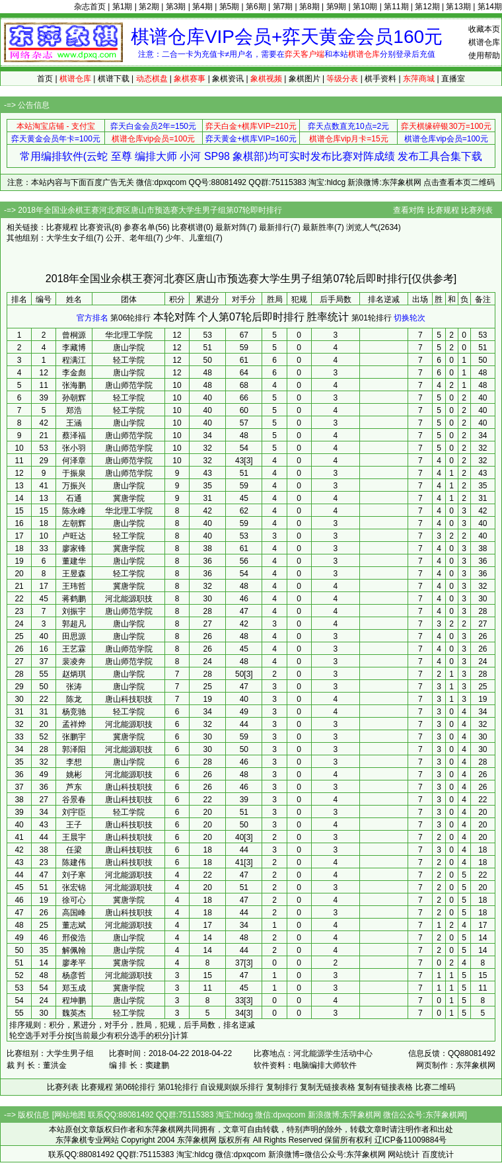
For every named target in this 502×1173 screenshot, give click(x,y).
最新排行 (275, 227)
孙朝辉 (74, 397)
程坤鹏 (74, 1000)
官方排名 (92, 317)
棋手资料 (380, 78)
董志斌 (74, 925)
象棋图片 (304, 78)
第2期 (149, 6)
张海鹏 (74, 385)
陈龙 (74, 699)
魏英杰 (74, 1013)
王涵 (74, 423)
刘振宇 (74, 611)
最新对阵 (231, 227)
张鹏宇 (74, 736)
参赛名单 (139, 227)
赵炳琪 (74, 674)
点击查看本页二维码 (459, 182)
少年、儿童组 (189, 238)
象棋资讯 (228, 78)
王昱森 (74, 573)
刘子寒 (74, 875)
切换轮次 (409, 317)
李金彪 (74, 372)
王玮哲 (74, 586)
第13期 (458, 6)
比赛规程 (443, 210)
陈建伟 (74, 862)
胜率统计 (327, 316)
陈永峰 (74, 510)
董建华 (74, 561)
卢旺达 (74, 536)
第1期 (122, 6)
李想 (74, 762)
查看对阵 (409, 210)
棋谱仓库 (484, 42)
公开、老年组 (129, 238)
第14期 (490, 6)
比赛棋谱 (187, 227)
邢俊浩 (74, 937)
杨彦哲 (74, 975)
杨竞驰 (74, 711)
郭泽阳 (74, 749)
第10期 (365, 6)
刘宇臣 (74, 812)
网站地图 (70, 1114)
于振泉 (74, 473)
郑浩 (74, 410)
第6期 (256, 6)
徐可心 (74, 900)
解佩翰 (74, 950)
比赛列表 (477, 210)
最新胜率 (318, 227)
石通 (74, 498)
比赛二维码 (435, 1087)
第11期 (396, 6)
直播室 (453, 78)
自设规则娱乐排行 (232, 1087)
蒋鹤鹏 (74, 598)
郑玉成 (74, 988)
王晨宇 (74, 837)
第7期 (283, 6)
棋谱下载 (113, 78)
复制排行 (282, 1087)
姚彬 (74, 774)
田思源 (74, 636)
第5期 (229, 6)
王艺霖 (74, 649)
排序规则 (25, 1025)
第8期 (309, 6)
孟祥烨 (74, 724)
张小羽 (74, 448)
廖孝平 (74, 962)
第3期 (176, 6)
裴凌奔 (74, 661)
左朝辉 (74, 523)
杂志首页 (90, 6)
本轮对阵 (174, 316)
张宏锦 (74, 887)
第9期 (336, 6)
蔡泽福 (74, 435)
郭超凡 (74, 623)
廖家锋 (74, 548)
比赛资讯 (96, 227)
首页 (45, 78)
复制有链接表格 (385, 1087)
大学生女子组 (70, 238)
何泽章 (74, 460)
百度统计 (438, 1154)
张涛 (74, 686)
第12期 (427, 6)
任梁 (74, 849)
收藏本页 (484, 29)
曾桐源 (74, 335)
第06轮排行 (130, 317)
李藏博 (74, 347)
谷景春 (74, 799)
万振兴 (74, 485)
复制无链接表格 (327, 1087)
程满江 (74, 360)
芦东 (74, 787)
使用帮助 (484, 55)
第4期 (202, 6)
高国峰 (74, 912)
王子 (74, 824)
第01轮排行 (371, 317)
